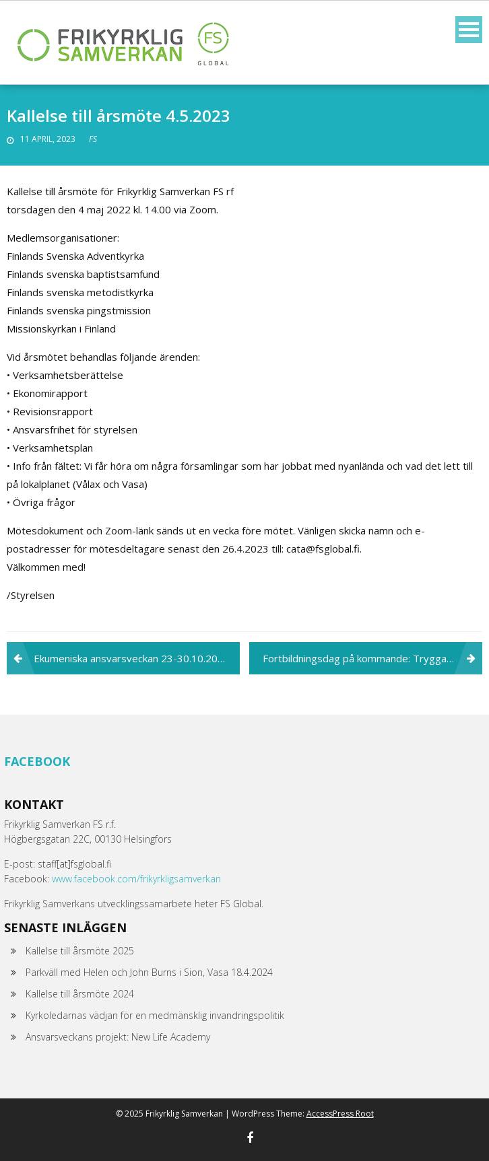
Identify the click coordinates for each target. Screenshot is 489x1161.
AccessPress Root (340, 1113)
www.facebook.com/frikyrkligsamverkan (136, 878)
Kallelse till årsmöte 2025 (80, 950)
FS (93, 139)
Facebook (37, 761)
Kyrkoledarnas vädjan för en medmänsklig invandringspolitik (155, 1015)
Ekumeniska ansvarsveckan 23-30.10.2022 (132, 658)
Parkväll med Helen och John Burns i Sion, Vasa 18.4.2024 (149, 972)
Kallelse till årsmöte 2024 (80, 993)
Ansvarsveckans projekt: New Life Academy (118, 1036)
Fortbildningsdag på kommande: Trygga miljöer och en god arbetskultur (372, 658)
